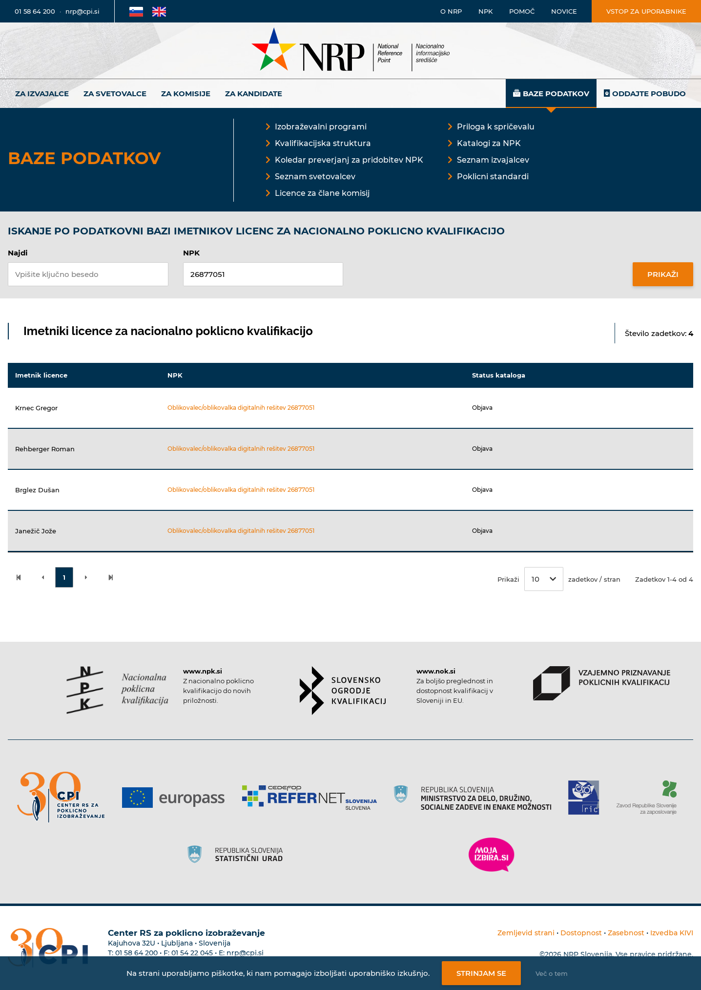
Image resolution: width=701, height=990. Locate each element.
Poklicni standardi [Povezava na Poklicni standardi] (493, 176)
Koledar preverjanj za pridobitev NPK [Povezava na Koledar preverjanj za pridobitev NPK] (349, 160)
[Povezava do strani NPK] (117, 690)
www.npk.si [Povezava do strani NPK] (202, 671)
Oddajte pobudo (649, 93)
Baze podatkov (556, 93)
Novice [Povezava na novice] (564, 11)
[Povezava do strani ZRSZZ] (650, 797)
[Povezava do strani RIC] (587, 797)
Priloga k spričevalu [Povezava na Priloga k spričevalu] (496, 126)
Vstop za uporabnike (646, 11)
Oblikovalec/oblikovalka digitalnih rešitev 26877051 (240, 407)
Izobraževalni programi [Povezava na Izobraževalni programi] (321, 126)
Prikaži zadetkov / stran (558, 579)
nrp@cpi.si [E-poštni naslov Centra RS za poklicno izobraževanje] (245, 952)
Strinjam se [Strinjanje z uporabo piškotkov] (481, 973)
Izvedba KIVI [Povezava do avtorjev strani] (671, 932)
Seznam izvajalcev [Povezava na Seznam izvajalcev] (493, 160)
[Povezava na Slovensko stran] (136, 11)
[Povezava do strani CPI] (64, 797)
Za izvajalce (42, 93)
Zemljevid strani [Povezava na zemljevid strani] (526, 932)
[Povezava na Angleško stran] (159, 11)
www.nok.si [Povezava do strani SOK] (435, 671)
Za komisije (185, 93)
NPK (191, 252)
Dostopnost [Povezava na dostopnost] (581, 932)
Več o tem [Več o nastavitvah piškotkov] (552, 973)
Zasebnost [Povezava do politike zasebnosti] (626, 932)
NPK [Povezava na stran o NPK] (485, 11)
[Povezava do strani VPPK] (601, 683)
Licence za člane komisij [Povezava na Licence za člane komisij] (322, 193)
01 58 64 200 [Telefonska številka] (35, 11)
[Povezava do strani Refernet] (313, 797)
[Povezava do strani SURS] (238, 854)
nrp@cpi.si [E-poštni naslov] (82, 11)
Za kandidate (253, 93)
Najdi (18, 252)
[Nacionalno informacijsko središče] (350, 50)
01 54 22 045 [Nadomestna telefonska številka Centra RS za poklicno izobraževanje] (192, 952)
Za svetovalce (114, 93)
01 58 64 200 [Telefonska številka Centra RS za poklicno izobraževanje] (136, 952)
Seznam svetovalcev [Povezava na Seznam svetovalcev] (315, 176)
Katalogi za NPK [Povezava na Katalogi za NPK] (489, 143)
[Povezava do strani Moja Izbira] (492, 854)
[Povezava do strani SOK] (343, 690)
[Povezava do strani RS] (476, 797)
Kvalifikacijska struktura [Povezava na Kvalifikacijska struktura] (323, 143)
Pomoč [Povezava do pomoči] (522, 11)
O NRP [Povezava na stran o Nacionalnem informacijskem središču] (451, 11)
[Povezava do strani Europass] (177, 797)
